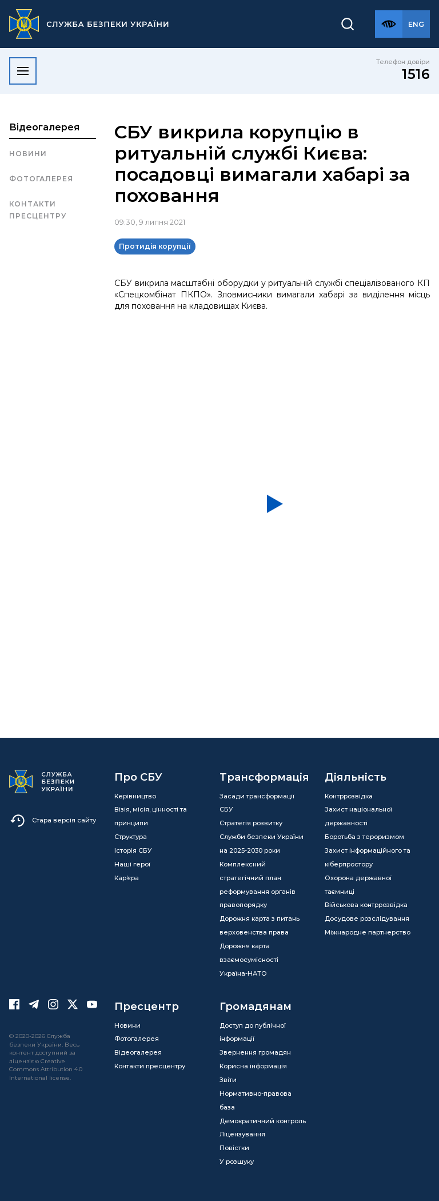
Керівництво (135, 796)
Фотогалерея (41, 178)
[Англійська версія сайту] (416, 24)
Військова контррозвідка (366, 905)
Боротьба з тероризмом (364, 837)
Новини (28, 153)
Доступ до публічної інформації (253, 1032)
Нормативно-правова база (256, 1100)
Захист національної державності (358, 816)
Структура (130, 837)
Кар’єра (126, 878)
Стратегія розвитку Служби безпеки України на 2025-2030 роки (262, 836)
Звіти (228, 1080)
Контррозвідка (349, 796)
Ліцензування (242, 1134)
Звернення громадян (255, 1052)
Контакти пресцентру (37, 210)
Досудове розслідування (367, 918)
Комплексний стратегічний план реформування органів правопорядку (258, 884)
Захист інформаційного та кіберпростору (367, 857)
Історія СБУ (133, 850)
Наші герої (132, 864)
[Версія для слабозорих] (388, 24)
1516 (416, 74)
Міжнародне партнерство (367, 932)
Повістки (234, 1148)
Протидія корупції (155, 246)
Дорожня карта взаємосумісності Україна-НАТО (249, 959)
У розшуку (237, 1162)
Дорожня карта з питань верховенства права (260, 925)
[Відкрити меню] (23, 71)
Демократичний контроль (263, 1121)
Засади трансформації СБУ (257, 803)
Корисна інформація (253, 1066)
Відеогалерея (44, 127)
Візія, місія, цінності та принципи (150, 816)
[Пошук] (347, 24)
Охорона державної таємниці (358, 885)
